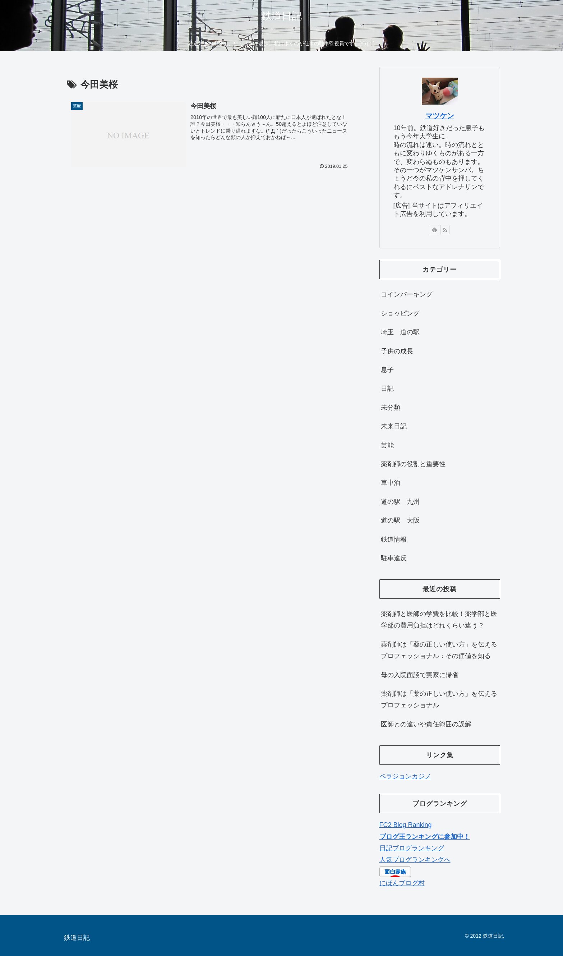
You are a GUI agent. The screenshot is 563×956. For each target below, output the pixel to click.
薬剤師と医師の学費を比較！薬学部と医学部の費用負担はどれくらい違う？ (439, 619)
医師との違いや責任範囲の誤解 (426, 724)
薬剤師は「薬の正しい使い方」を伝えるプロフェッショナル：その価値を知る (439, 650)
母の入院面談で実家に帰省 (419, 675)
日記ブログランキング (411, 848)
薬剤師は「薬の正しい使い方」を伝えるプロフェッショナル (439, 699)
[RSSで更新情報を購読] (444, 229)
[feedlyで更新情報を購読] (434, 229)
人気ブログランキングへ (415, 859)
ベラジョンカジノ (405, 776)
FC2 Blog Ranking (405, 824)
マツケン (439, 116)
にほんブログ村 (402, 883)
